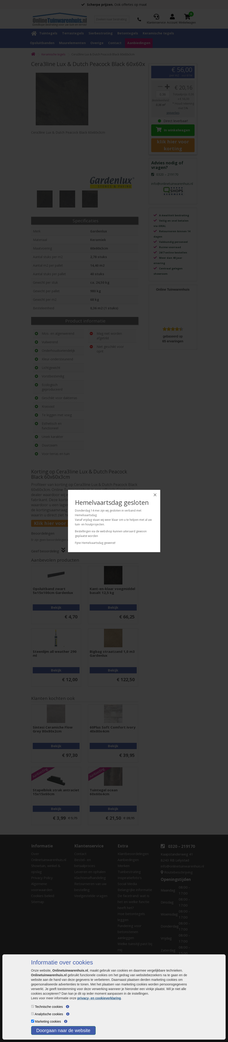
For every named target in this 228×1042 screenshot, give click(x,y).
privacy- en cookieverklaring (99, 998)
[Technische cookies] (32, 1006)
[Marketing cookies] (32, 1021)
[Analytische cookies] (32, 1013)
